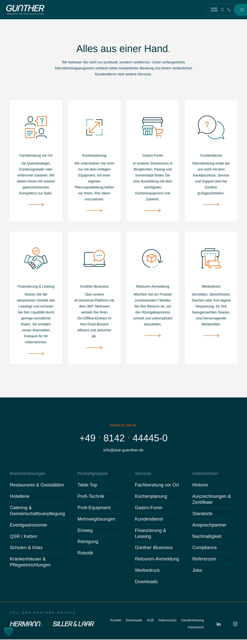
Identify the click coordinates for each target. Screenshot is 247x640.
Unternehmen (204, 474)
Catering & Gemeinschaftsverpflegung (37, 511)
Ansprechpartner (209, 525)
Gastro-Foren (148, 508)
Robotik (85, 553)
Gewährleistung (192, 621)
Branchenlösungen (27, 474)
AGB (150, 621)
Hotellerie (19, 496)
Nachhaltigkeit (207, 536)
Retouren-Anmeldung (157, 559)
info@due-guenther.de (123, 450)
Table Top (87, 485)
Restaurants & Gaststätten (37, 485)
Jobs (197, 570)
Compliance (204, 548)
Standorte (202, 514)
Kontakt (115, 621)
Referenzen (204, 559)
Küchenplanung (151, 496)
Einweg (85, 530)
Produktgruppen (92, 474)
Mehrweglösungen (96, 519)
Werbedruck (147, 570)
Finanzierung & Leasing (150, 533)
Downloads (146, 582)
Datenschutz (167, 621)
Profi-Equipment (94, 508)
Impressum (196, 628)
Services (143, 474)
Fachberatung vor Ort (157, 485)
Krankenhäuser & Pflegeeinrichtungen (30, 562)
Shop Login (214, 9)
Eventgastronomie (28, 525)
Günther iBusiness (154, 548)
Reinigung (88, 542)
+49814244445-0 (124, 437)
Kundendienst (149, 519)
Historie (200, 485)
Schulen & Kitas (26, 548)
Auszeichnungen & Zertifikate (211, 499)
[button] (8, 631)
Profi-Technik (91, 496)
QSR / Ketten (23, 536)
